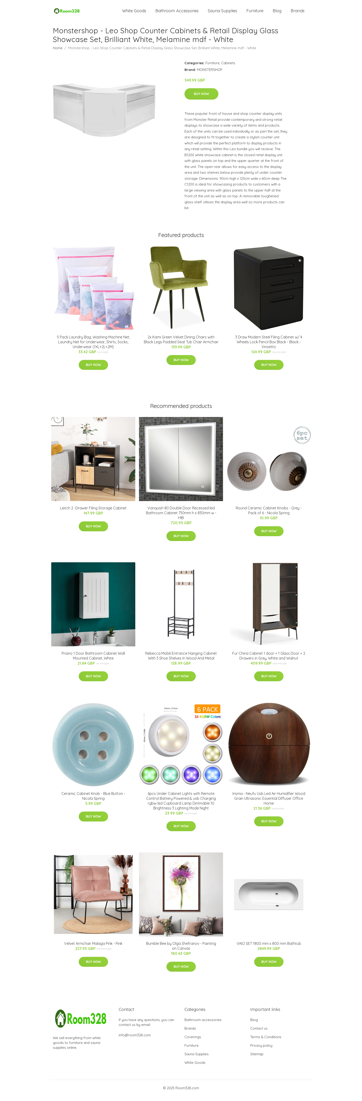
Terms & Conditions (265, 1042)
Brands (298, 13)
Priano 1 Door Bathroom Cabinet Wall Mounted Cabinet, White (93, 661)
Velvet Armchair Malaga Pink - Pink (93, 948)
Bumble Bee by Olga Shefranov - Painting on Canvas (181, 951)
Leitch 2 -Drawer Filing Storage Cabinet (93, 513)
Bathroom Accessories (177, 13)
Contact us (259, 1033)
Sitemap (256, 1059)
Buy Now (201, 99)
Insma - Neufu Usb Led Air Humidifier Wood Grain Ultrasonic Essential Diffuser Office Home (268, 803)
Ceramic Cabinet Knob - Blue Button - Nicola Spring (93, 801)
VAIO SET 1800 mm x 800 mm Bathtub (269, 948)
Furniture (254, 13)
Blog (277, 13)
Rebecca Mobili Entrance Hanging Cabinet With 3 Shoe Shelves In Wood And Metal (181, 661)
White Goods (134, 13)
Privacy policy (261, 1050)
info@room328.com (135, 1040)
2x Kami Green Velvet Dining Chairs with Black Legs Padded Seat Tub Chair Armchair (181, 344)
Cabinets (228, 68)
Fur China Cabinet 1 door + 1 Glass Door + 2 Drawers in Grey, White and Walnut (268, 661)
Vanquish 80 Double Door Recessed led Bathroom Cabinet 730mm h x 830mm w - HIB (181, 518)
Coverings (192, 1042)
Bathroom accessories (203, 1025)
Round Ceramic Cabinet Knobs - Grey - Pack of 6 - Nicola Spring (269, 515)
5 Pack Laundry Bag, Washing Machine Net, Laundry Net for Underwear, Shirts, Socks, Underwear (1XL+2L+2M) (93, 347)
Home (58, 53)
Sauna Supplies (222, 13)
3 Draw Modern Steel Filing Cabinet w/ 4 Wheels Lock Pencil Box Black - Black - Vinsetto (268, 347)
